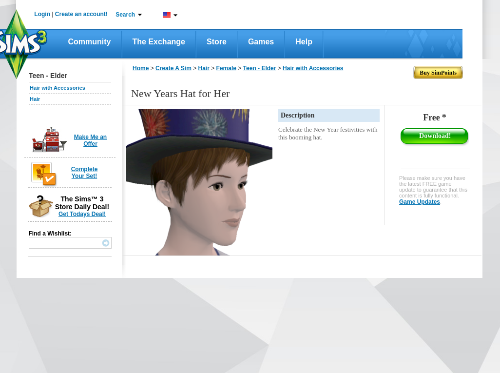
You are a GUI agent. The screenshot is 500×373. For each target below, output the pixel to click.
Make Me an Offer (90, 140)
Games (261, 42)
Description (297, 115)
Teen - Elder (259, 68)
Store (217, 42)
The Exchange (159, 42)
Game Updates (419, 201)
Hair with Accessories (57, 88)
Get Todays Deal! (82, 214)
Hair (35, 99)
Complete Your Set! (84, 172)
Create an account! (81, 14)
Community (89, 42)
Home (141, 68)
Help (303, 42)
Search (125, 14)
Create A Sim (173, 68)
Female (226, 68)
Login (42, 14)
